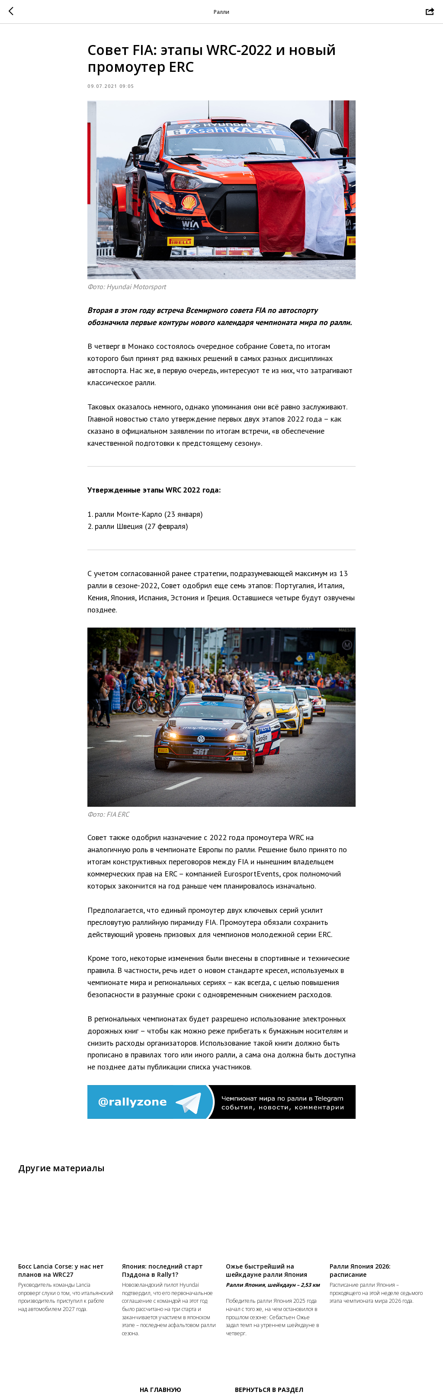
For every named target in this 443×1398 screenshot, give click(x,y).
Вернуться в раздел (269, 1389)
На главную (160, 1389)
